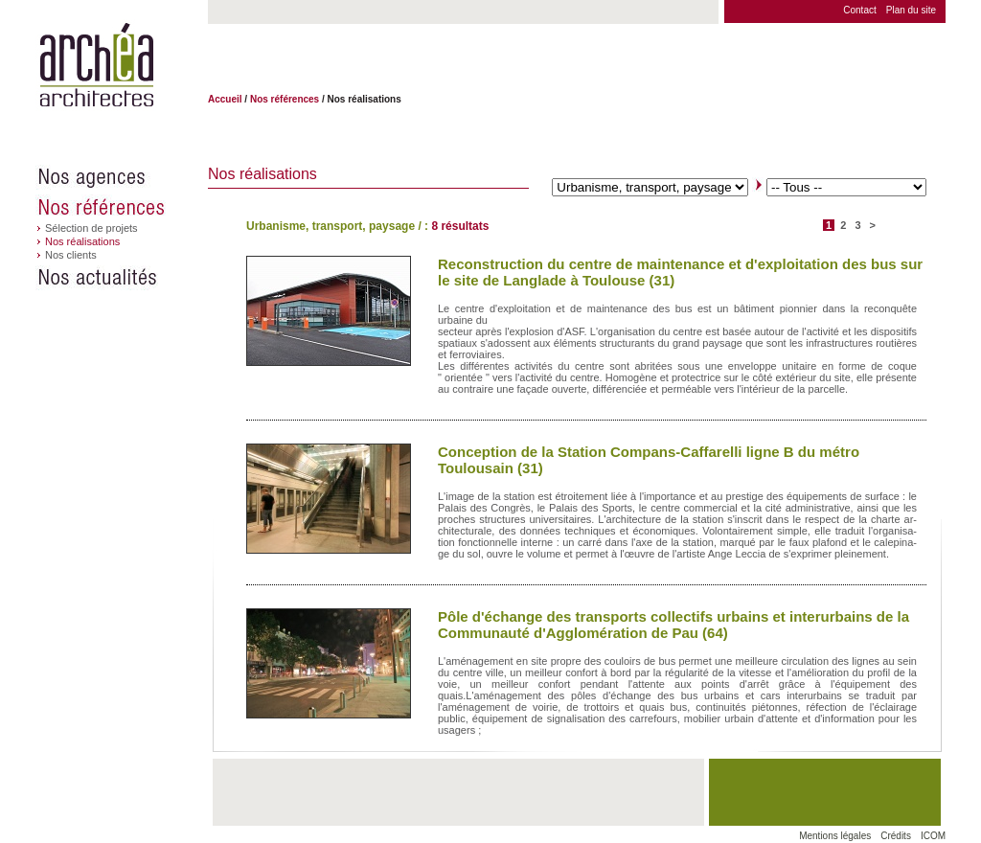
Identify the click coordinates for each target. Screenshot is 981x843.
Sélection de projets (91, 228)
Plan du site (911, 10)
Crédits (895, 836)
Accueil (225, 99)
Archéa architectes (96, 65)
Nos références (121, 206)
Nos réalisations (82, 241)
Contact (859, 10)
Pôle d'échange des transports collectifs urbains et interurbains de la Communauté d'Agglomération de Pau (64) (673, 624)
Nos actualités (121, 277)
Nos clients (71, 255)
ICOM (933, 836)
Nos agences (121, 177)
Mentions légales (835, 836)
